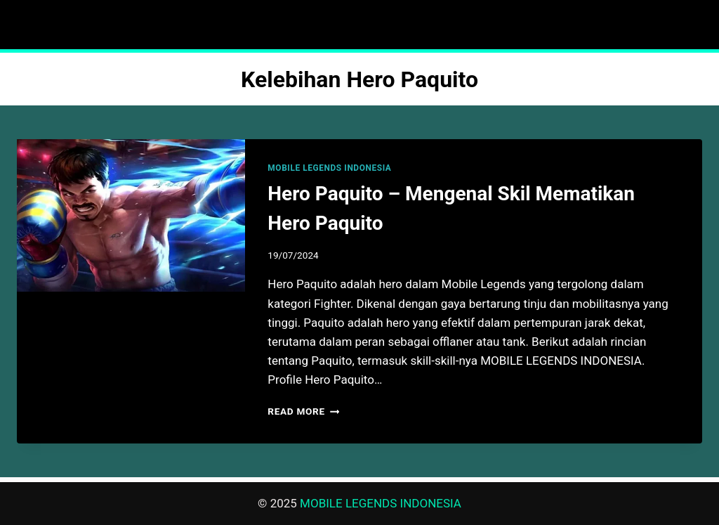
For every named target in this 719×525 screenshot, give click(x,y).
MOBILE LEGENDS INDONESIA (329, 168)
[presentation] (131, 215)
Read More (303, 411)
